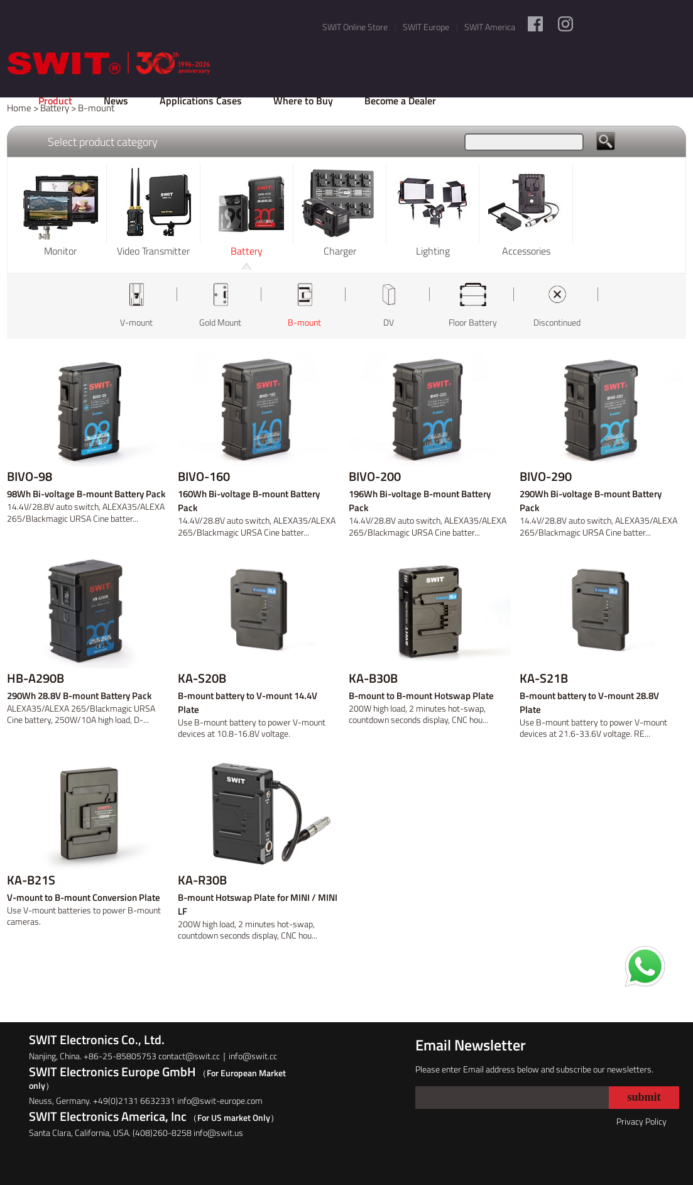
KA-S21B (544, 678)
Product (55, 100)
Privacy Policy (641, 1121)
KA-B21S (31, 880)
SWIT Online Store (355, 26)
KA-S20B (202, 678)
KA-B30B (373, 678)
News (116, 100)
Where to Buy (303, 100)
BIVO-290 (546, 476)
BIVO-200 (375, 476)
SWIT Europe (426, 26)
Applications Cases (201, 100)
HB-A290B (35, 678)
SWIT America (489, 26)
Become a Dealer (400, 100)
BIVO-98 (29, 476)
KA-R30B (202, 880)
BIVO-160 (204, 476)
